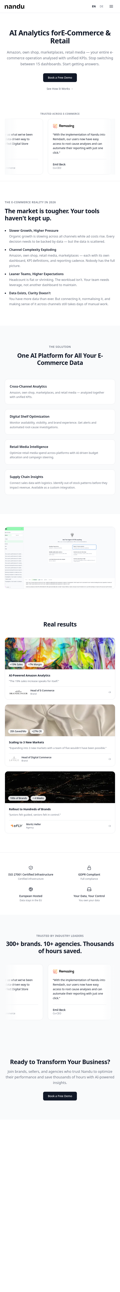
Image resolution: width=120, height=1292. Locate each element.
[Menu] (111, 6)
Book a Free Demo (60, 77)
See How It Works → (60, 89)
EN (94, 6)
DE (101, 6)
